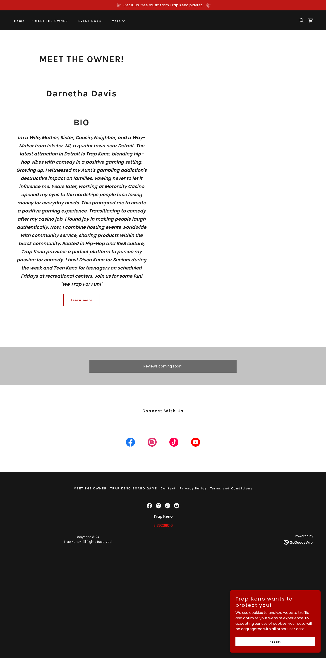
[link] (310, 20)
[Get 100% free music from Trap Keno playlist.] (163, 5)
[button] (116, 21)
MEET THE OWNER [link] (51, 21)
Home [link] (19, 21)
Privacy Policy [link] (193, 488)
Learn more (81, 300)
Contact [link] (168, 488)
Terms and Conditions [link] (231, 488)
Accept (275, 641)
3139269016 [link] (163, 525)
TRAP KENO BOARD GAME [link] (133, 488)
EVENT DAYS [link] (89, 21)
